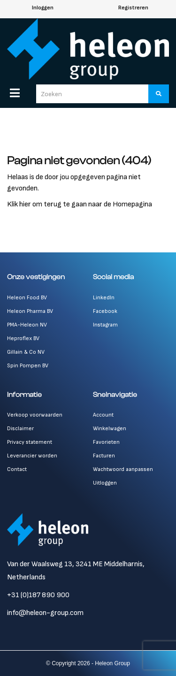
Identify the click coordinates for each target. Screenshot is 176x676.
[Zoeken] (158, 93)
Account (103, 414)
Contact (17, 469)
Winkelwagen (109, 428)
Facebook (105, 311)
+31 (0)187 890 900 (38, 595)
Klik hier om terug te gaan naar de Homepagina (79, 204)
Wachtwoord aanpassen (123, 469)
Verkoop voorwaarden (34, 414)
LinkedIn (104, 297)
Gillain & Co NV (26, 352)
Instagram (105, 324)
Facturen (104, 455)
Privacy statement (29, 442)
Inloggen (43, 7)
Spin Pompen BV (27, 365)
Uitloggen (105, 482)
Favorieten (106, 442)
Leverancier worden (32, 455)
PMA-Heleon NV (27, 324)
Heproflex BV (23, 338)
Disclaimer (20, 428)
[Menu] (15, 93)
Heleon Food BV (27, 297)
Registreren (133, 7)
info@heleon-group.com (45, 612)
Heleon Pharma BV (30, 311)
